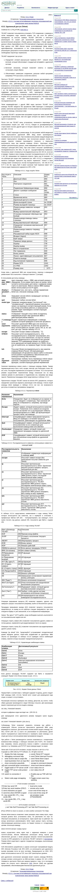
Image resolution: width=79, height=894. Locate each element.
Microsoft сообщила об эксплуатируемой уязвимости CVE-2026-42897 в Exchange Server (64, 86)
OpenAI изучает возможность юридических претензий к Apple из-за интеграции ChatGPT (65, 77)
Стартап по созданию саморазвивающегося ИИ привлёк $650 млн (65, 142)
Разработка (20, 7)
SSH (30, 863)
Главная (37, 885)
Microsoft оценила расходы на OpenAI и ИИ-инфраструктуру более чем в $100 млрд (65, 167)
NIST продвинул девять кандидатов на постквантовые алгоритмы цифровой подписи (65, 95)
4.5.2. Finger (30, 17)
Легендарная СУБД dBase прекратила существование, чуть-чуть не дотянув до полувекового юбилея (65, 21)
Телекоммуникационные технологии (31, 19)
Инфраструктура (53, 7)
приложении (48, 839)
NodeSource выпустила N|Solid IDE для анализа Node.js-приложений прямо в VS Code (65, 176)
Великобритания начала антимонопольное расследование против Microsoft (64, 158)
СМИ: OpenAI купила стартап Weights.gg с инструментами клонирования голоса (62, 59)
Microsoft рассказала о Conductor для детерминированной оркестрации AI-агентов (65, 126)
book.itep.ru (24, 30)
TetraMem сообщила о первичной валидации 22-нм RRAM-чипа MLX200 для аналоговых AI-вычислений (65, 68)
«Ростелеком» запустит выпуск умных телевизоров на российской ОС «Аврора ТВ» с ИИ (65, 30)
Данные (7, 7)
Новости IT (57, 15)
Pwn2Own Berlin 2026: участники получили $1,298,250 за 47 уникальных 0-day (65, 50)
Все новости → (73, 197)
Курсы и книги (70, 7)
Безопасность (36, 7)
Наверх (42, 885)
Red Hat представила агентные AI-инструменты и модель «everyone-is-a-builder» (65, 192)
